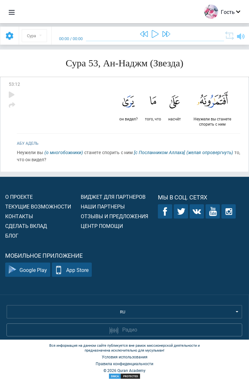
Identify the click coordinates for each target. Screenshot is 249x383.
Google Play (27, 270)
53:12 (14, 84)
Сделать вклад (26, 225)
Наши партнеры (103, 206)
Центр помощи (102, 225)
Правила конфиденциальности (124, 363)
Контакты (19, 216)
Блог (11, 235)
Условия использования (125, 356)
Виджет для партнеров (113, 196)
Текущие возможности (38, 206)
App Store (72, 270)
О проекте (19, 196)
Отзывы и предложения (114, 216)
